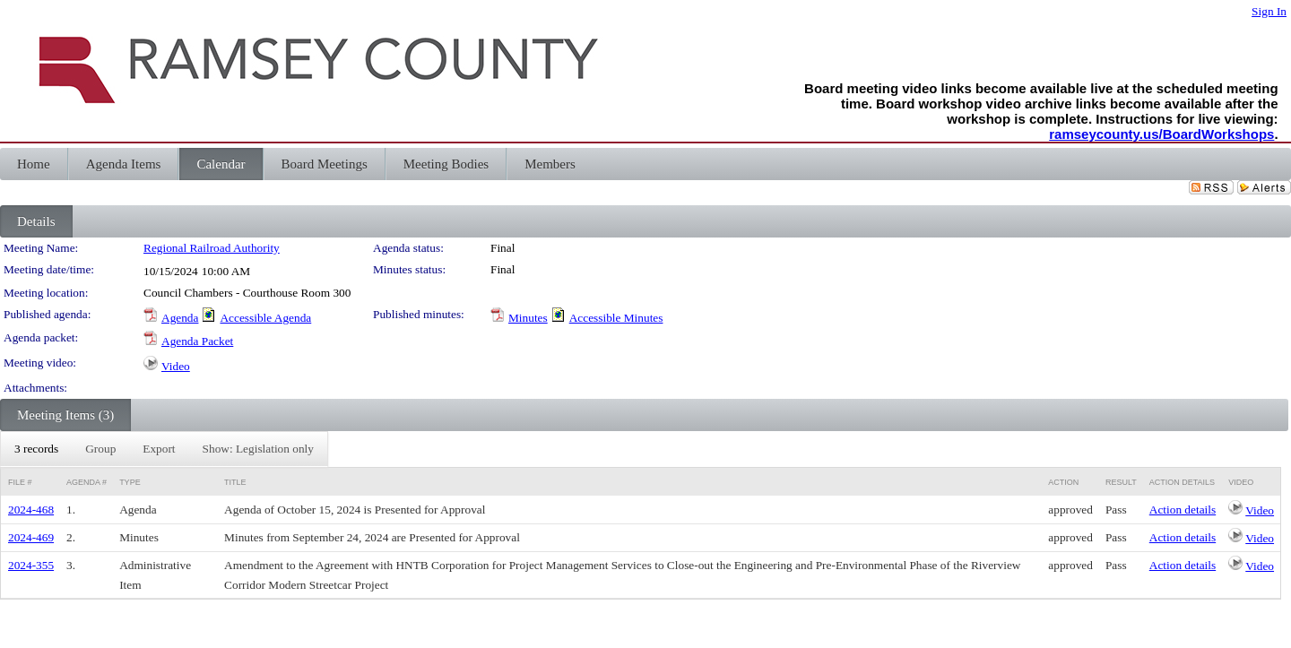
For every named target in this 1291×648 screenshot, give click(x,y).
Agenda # (86, 482)
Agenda (179, 317)
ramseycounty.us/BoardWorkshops (1161, 134)
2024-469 (31, 537)
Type (130, 482)
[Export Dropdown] (158, 449)
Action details (1182, 509)
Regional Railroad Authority (211, 248)
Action (1063, 482)
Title (235, 482)
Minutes (528, 317)
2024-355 (31, 565)
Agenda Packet (197, 341)
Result (1121, 482)
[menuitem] (36, 449)
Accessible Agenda (265, 317)
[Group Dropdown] (100, 449)
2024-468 (31, 509)
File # (20, 482)
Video (175, 366)
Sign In (1269, 11)
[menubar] (164, 449)
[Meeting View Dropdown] (258, 449)
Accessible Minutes (616, 317)
